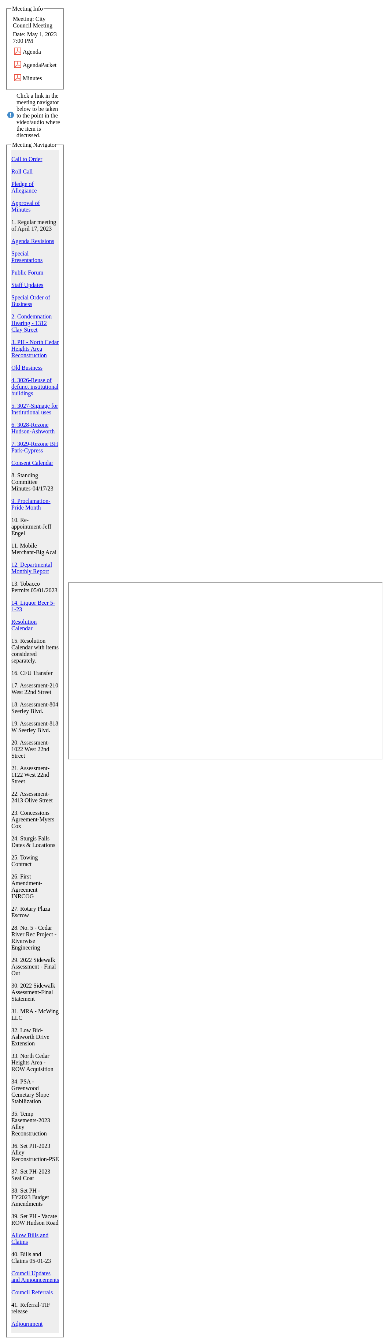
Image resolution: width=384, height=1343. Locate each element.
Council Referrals (32, 1292)
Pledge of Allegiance (24, 187)
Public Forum (27, 272)
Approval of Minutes (25, 206)
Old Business (27, 368)
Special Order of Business (30, 300)
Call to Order (26, 159)
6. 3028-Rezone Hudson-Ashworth (33, 428)
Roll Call (22, 171)
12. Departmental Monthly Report (31, 568)
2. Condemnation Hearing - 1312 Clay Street (31, 323)
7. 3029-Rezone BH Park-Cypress (34, 447)
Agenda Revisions (32, 241)
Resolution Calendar (24, 625)
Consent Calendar (32, 463)
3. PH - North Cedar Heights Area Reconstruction (35, 348)
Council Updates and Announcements (35, 1276)
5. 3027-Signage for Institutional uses (34, 409)
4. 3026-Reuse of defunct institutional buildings (34, 386)
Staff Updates (27, 285)
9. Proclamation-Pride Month (31, 504)
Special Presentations (27, 256)
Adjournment (27, 1324)
